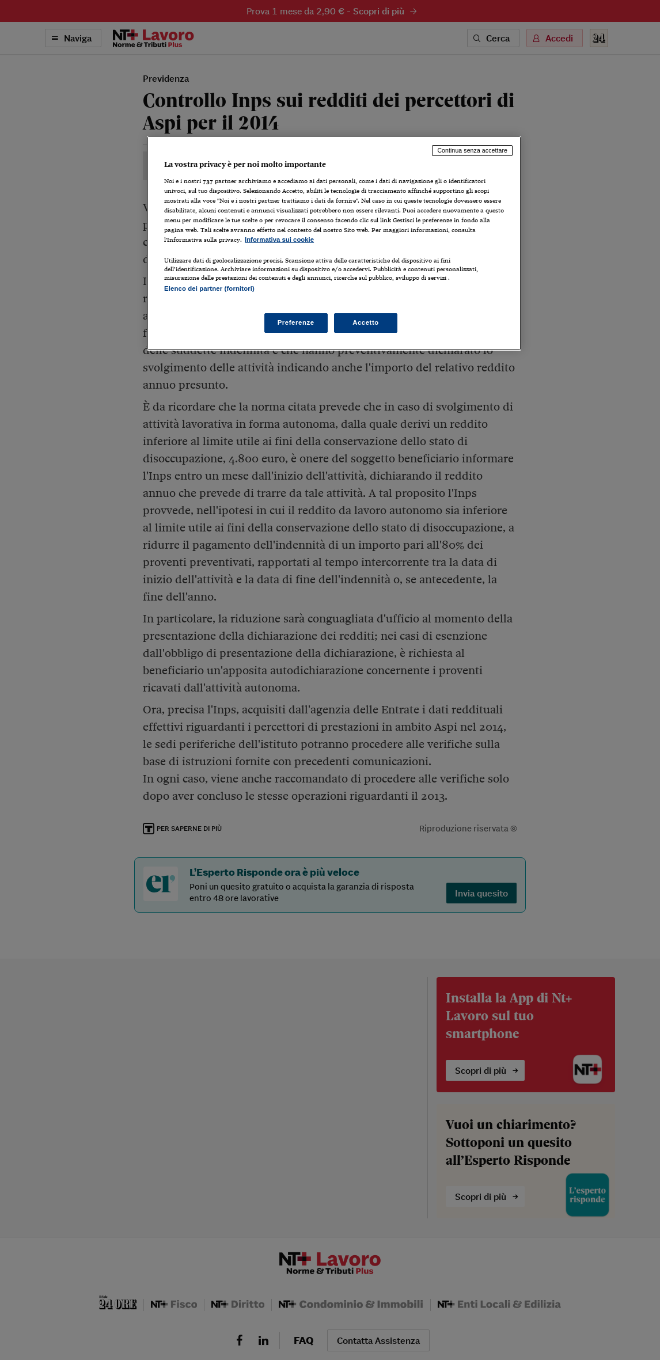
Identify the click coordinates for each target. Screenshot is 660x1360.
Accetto (365, 322)
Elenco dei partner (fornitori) (209, 288)
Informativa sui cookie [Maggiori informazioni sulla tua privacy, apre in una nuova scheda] (279, 239)
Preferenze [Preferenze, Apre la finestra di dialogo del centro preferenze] (296, 322)
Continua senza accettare (472, 150)
